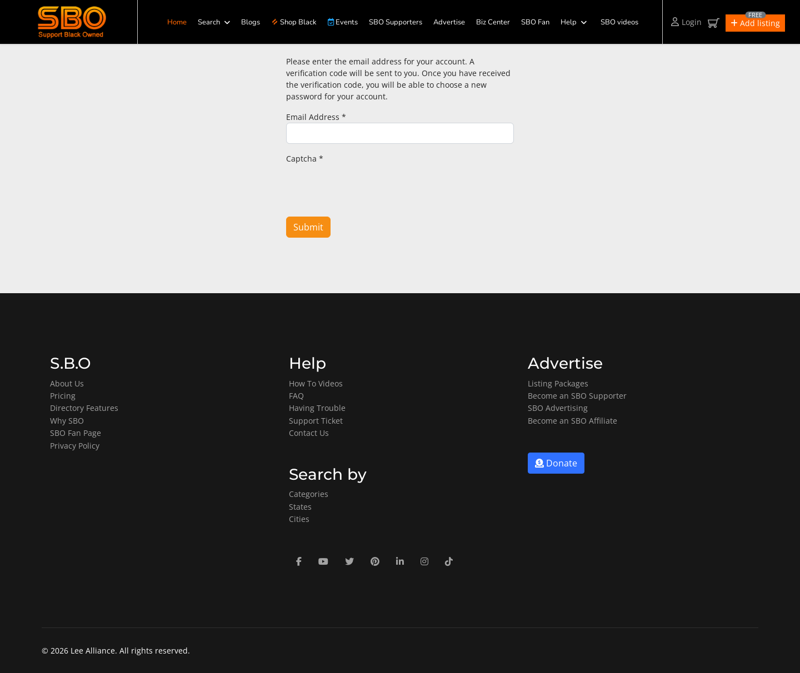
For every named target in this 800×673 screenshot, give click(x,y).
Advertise (449, 22)
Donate (556, 463)
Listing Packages (558, 383)
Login (686, 22)
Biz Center (493, 22)
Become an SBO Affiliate (572, 420)
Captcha (304, 158)
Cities (299, 519)
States (300, 506)
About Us (67, 383)
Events (343, 22)
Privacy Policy (74, 445)
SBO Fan (535, 22)
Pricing (63, 395)
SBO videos (619, 22)
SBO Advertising (558, 408)
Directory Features (84, 408)
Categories (308, 494)
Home (177, 22)
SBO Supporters (395, 22)
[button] (755, 23)
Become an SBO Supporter (577, 395)
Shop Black (294, 22)
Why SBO (67, 420)
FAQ (296, 395)
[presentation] (370, 186)
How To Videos (316, 383)
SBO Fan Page (75, 433)
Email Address (316, 117)
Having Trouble (317, 408)
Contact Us (309, 433)
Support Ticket (316, 420)
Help (569, 22)
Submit (308, 227)
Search (209, 22)
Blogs (250, 22)
